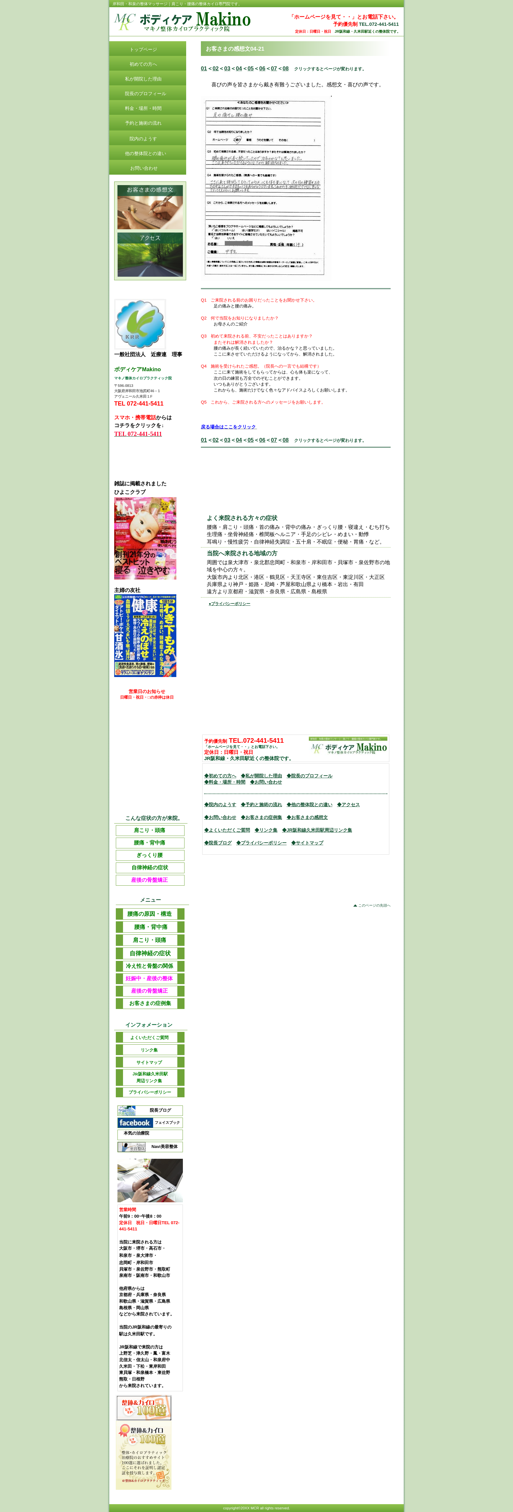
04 (239, 68)
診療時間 (150, 207)
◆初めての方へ (220, 775)
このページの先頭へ (374, 905)
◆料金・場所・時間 (224, 782)
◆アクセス (348, 804)
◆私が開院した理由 (261, 775)
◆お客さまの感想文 (307, 817)
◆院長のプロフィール (309, 775)
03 (227, 68)
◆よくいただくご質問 (227, 830)
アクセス (150, 255)
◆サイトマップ (307, 842)
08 (286, 68)
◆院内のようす (220, 804)
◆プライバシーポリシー (261, 842)
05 (251, 68)
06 (262, 68)
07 (274, 68)
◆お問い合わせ (266, 782)
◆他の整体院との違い (309, 804)
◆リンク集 (266, 830)
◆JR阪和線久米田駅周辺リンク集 (317, 830)
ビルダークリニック (193, 22)
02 (216, 68)
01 (204, 68)
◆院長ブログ (218, 842)
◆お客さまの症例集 (261, 817)
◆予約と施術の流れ (261, 804)
